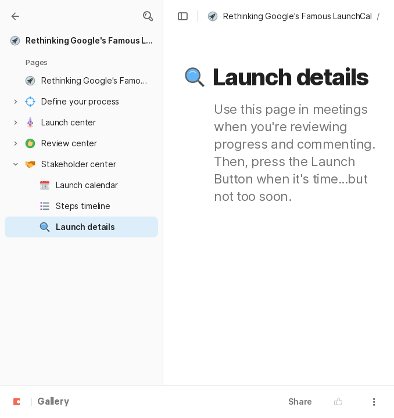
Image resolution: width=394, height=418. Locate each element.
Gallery (53, 402)
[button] (147, 16)
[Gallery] (15, 16)
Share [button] (300, 401)
